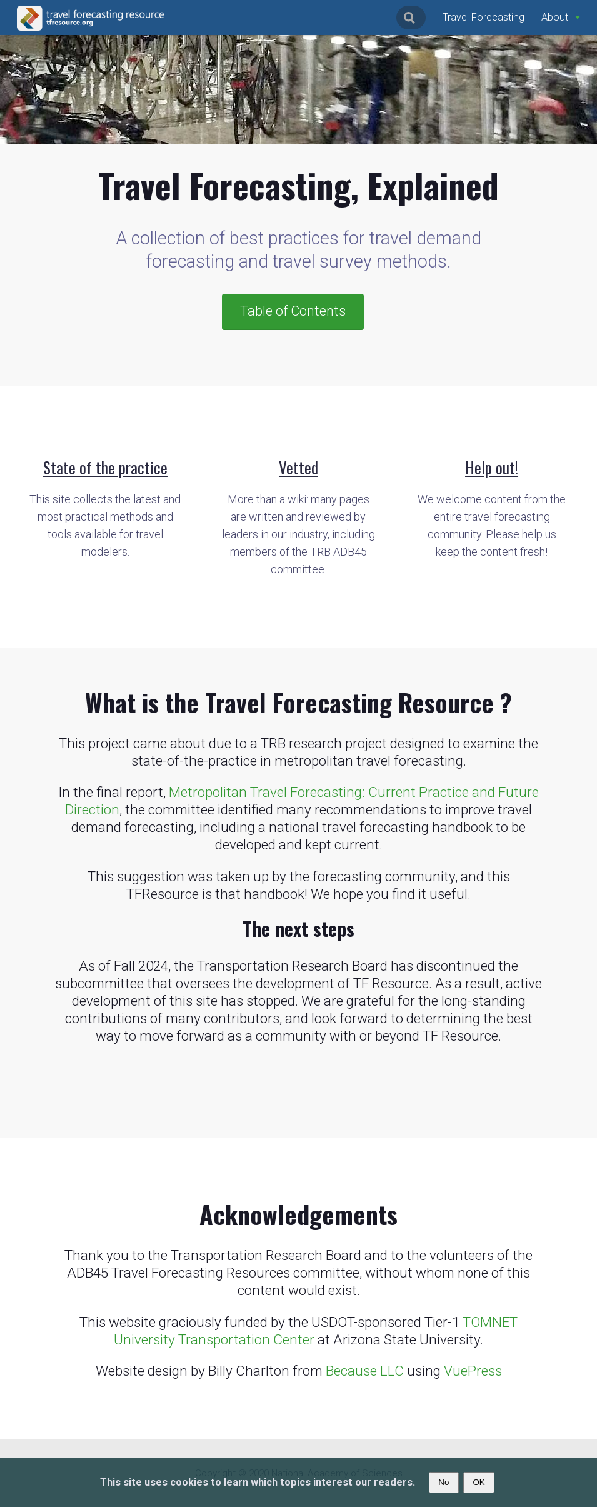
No (443, 1482)
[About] (560, 17)
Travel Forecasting (483, 17)
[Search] (411, 17)
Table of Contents (293, 311)
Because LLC (365, 1371)
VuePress (473, 1371)
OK (478, 1482)
